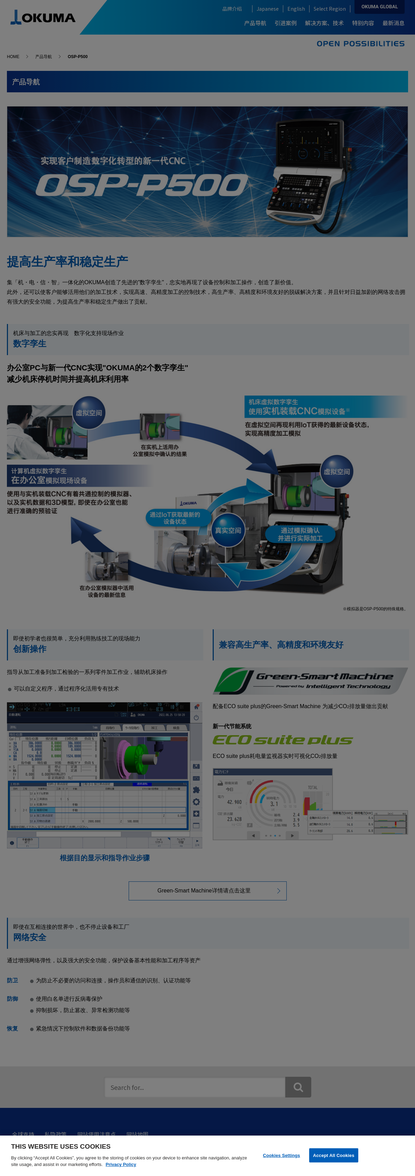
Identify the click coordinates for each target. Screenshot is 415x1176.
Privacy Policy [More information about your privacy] (121, 1164)
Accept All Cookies (333, 1155)
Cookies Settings (281, 1155)
